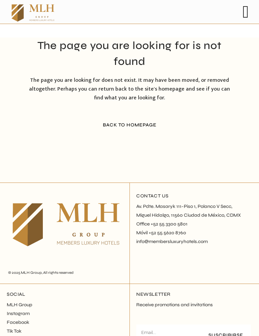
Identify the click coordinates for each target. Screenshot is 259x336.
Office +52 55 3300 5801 (162, 224)
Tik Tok (14, 331)
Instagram (18, 313)
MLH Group (31, 272)
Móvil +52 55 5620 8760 (161, 233)
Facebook (18, 322)
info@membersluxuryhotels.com (172, 241)
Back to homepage (129, 125)
